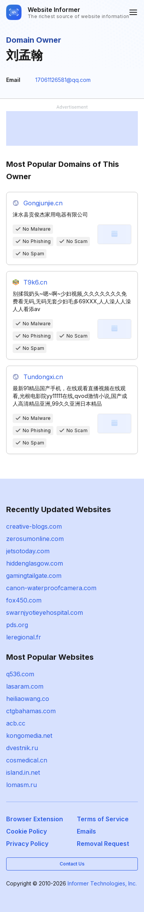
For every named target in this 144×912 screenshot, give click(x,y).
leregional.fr (23, 637)
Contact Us (72, 864)
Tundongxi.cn (43, 377)
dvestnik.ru (22, 748)
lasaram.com (24, 686)
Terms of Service (103, 819)
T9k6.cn (35, 282)
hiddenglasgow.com (34, 563)
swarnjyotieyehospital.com (44, 612)
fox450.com (23, 600)
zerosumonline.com (35, 539)
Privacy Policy (27, 843)
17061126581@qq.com (63, 80)
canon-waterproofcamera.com (51, 588)
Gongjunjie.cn (43, 203)
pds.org (17, 625)
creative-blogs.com (34, 526)
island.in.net (23, 772)
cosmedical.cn (26, 760)
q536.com (20, 674)
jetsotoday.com (28, 551)
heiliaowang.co (27, 698)
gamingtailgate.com (33, 575)
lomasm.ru (21, 785)
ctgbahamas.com (31, 711)
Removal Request (103, 843)
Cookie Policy (26, 831)
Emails (86, 831)
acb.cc (15, 723)
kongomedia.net (29, 735)
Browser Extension (34, 819)
